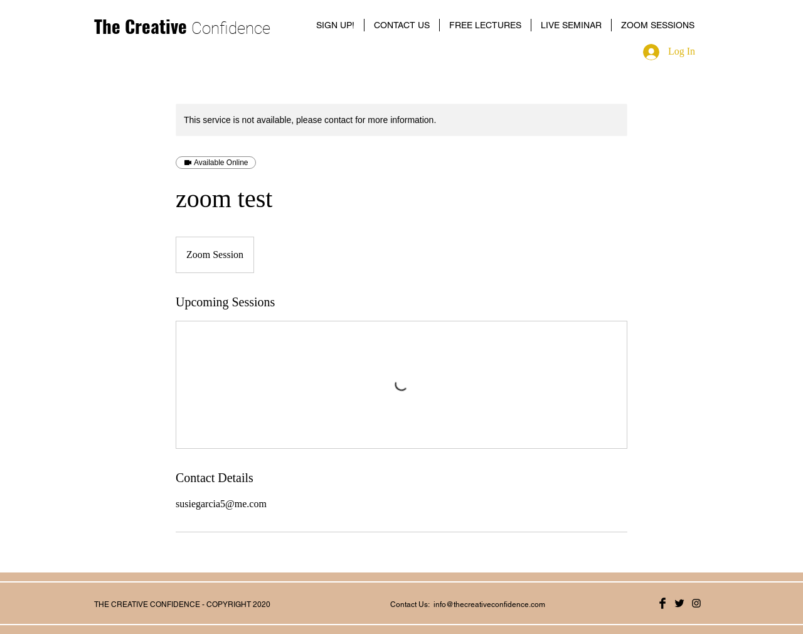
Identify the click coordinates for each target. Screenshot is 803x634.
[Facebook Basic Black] (662, 603)
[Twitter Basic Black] (679, 603)
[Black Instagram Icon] (696, 603)
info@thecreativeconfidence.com (489, 604)
